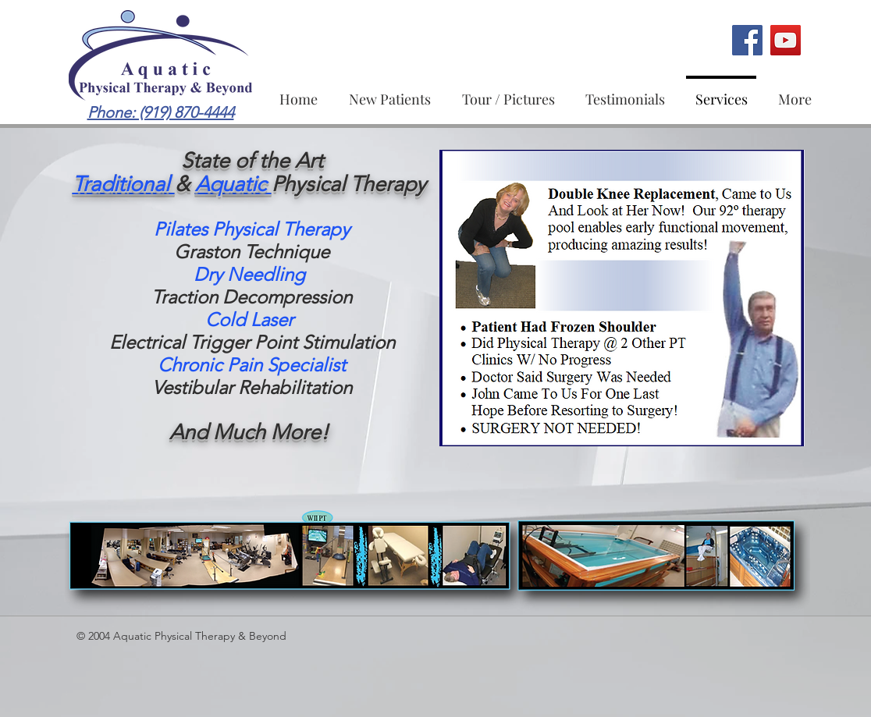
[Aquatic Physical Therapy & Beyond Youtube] (785, 40)
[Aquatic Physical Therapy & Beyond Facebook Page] (747, 40)
